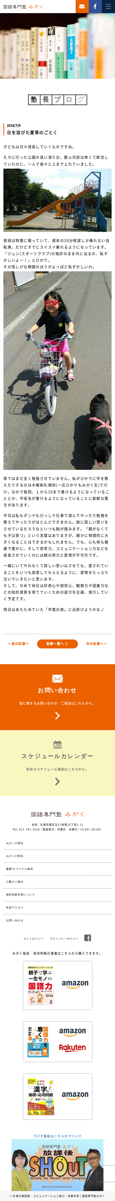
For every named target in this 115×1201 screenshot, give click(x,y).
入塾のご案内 (14, 881)
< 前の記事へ (18, 643)
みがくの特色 (14, 856)
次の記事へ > (96, 643)
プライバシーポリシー (64, 938)
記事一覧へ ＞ (57, 643)
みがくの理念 (14, 843)
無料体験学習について (20, 894)
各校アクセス (14, 907)
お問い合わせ (14, 920)
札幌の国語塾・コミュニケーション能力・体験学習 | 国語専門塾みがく (59, 1196)
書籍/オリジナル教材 (19, 868)
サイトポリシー (33, 938)
